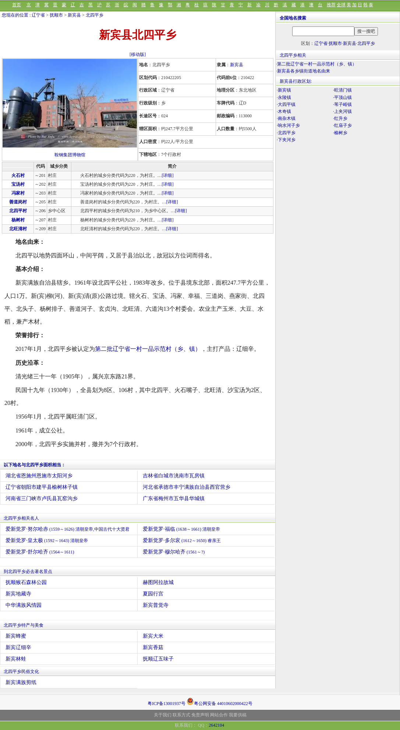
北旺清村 (18, 228)
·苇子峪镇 (342, 104)
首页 (16, 4)
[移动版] (138, 54)
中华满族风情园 (24, 605)
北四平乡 (94, 15)
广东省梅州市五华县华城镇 (174, 498)
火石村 (18, 175)
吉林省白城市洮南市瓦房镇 (174, 475)
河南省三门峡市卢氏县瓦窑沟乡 (42, 498)
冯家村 (18, 193)
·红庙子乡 (342, 125)
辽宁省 (38, 15)
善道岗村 (18, 201)
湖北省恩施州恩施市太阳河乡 (39, 475)
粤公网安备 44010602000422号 (219, 701)
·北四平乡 (286, 132)
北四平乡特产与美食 (23, 625)
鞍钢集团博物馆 (69, 154)
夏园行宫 (153, 594)
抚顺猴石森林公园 (26, 582)
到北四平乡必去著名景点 (28, 571)
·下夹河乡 (286, 139)
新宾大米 (153, 636)
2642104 (216, 725)
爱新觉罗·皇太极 (47, 540)
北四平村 (18, 210)
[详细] (168, 175)
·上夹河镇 (342, 111)
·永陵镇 (284, 97)
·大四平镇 (286, 104)
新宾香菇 (153, 647)
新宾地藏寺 (18, 594)
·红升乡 (340, 118)
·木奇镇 (284, 111)
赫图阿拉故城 (158, 582)
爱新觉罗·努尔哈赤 (68, 529)
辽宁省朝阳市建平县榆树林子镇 (42, 487)
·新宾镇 (284, 90)
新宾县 (74, 15)
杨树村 (18, 219)
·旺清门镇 (342, 90)
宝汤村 (18, 184)
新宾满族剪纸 (21, 682)
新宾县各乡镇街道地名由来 (303, 71)
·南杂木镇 (286, 118)
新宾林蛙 (16, 659)
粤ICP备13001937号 (166, 703)
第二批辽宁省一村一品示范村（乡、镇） (148, 349)
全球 (341, 4)
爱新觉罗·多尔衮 (182, 540)
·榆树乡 (340, 132)
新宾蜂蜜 (16, 636)
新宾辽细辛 (18, 647)
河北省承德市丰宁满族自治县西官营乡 (186, 487)
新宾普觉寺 (156, 605)
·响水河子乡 (288, 125)
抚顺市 (56, 15)
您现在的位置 (15, 15)
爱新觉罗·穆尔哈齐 (174, 552)
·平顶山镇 (342, 97)
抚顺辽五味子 (158, 659)
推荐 (331, 4)
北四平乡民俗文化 (21, 671)
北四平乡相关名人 (21, 518)
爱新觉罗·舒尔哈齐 (40, 552)
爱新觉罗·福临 (181, 529)
